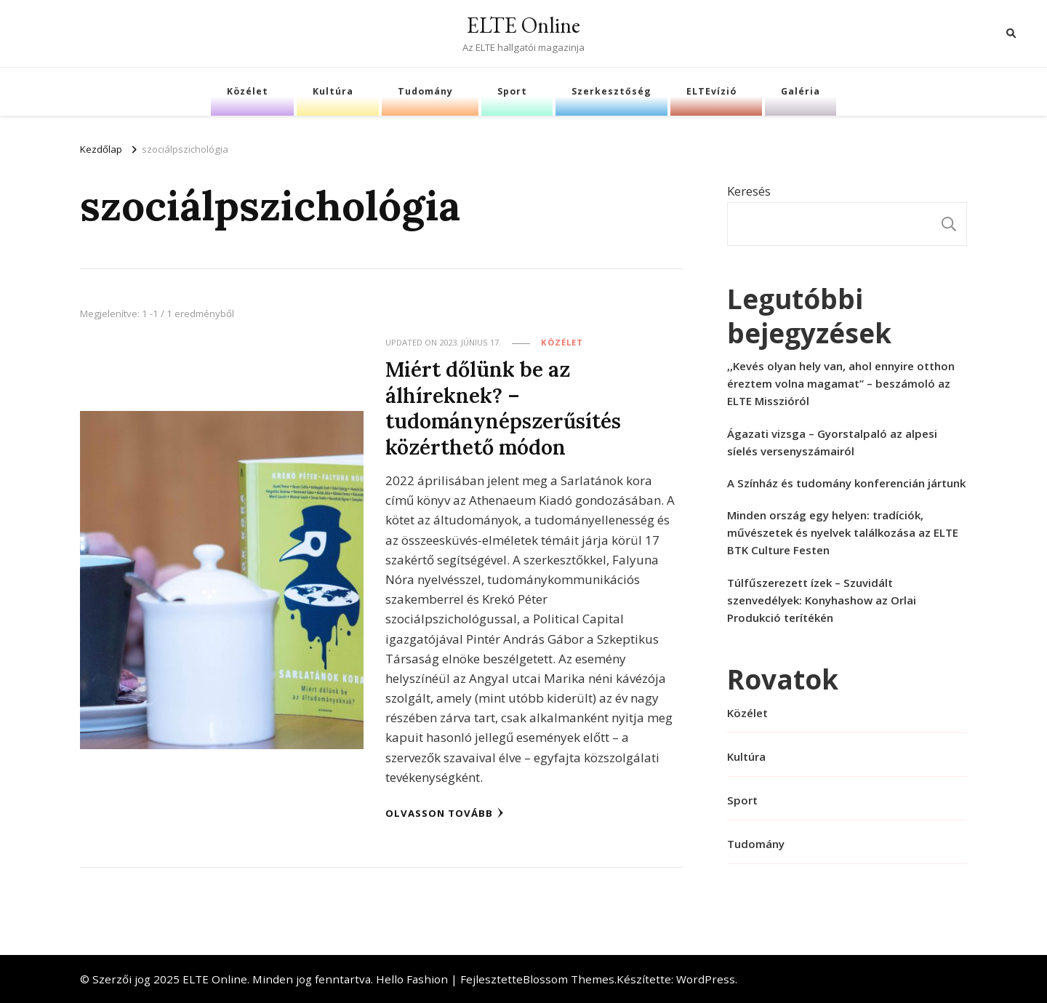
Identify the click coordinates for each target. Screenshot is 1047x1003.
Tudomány (425, 91)
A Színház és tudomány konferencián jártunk (846, 483)
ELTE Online (523, 25)
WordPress (705, 979)
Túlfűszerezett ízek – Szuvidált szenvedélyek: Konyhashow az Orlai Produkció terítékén (821, 600)
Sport (512, 91)
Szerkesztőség (611, 91)
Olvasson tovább (444, 813)
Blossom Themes (568, 979)
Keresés (749, 191)
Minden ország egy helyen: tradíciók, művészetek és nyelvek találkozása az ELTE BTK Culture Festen (842, 532)
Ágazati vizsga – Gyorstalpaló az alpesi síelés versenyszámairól (832, 442)
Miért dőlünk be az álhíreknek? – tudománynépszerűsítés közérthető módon (503, 408)
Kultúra (333, 91)
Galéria (800, 91)
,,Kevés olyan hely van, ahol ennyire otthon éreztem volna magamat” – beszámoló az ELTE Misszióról (841, 383)
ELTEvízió (711, 91)
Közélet (247, 91)
